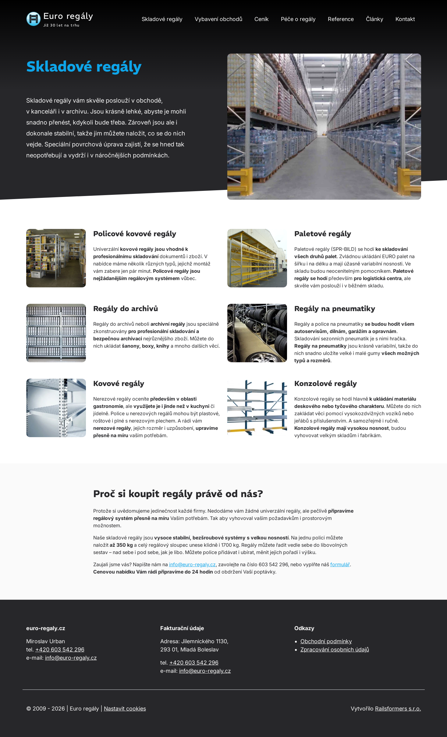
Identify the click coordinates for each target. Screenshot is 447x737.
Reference (341, 19)
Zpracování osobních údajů (334, 649)
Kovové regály (118, 383)
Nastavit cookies (125, 708)
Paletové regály (322, 233)
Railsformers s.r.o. (398, 708)
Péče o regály (298, 19)
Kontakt (405, 19)
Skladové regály (162, 19)
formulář (340, 564)
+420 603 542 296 (59, 649)
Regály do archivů (125, 308)
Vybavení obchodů (218, 19)
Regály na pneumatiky (334, 308)
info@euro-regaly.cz (192, 564)
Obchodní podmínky (326, 641)
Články (374, 19)
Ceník (261, 19)
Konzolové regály (325, 383)
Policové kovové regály (134, 233)
